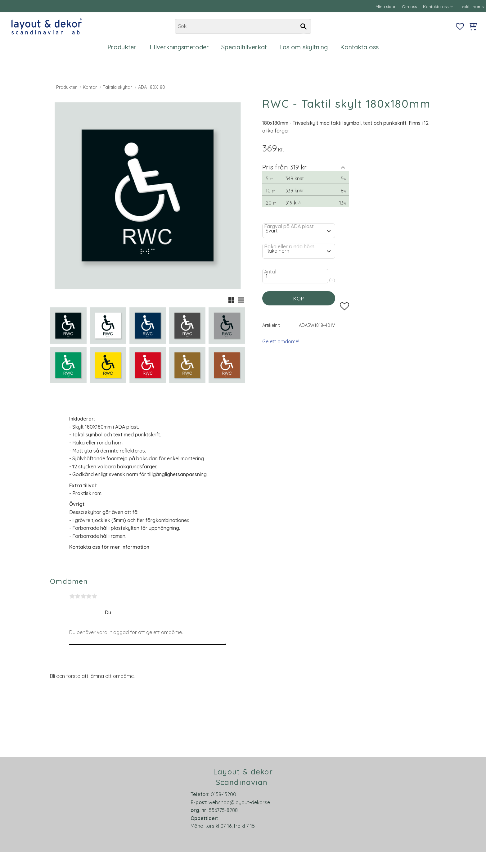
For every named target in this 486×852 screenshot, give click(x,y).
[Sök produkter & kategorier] (243, 26)
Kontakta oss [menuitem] (435, 6)
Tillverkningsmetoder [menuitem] (179, 47)
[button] (460, 26)
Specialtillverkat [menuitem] (244, 47)
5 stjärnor (94, 596)
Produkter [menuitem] (121, 47)
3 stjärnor (83, 596)
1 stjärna (72, 596)
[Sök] (303, 26)
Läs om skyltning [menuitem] (303, 47)
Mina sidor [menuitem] (386, 6)
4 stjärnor (89, 596)
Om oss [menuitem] (409, 6)
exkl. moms (473, 6)
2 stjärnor (77, 596)
